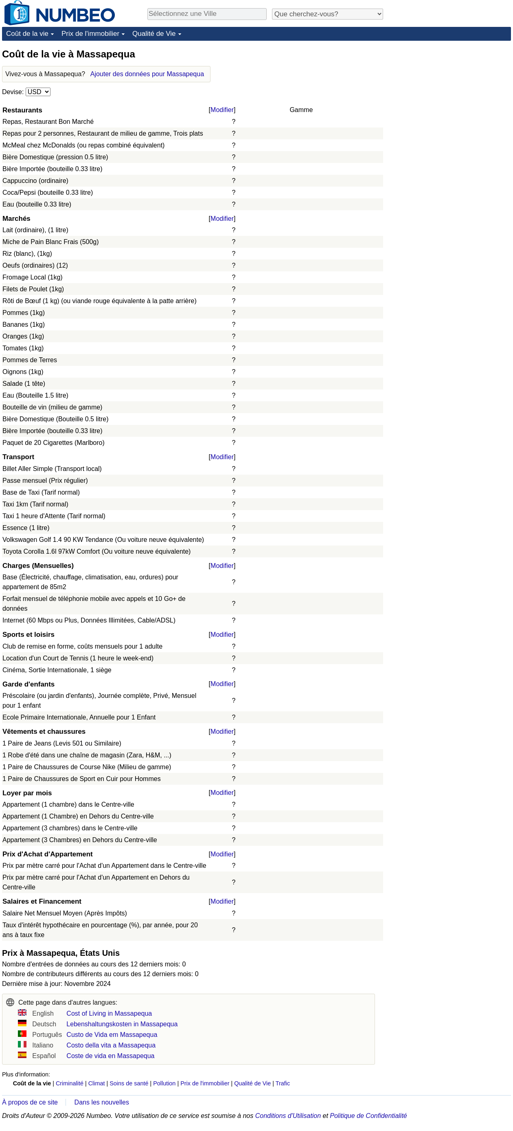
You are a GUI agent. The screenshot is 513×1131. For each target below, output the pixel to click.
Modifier (222, 109)
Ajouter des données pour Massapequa (147, 73)
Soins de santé (129, 1083)
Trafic (283, 1083)
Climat (96, 1083)
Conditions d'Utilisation (288, 1115)
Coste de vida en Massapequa (110, 1055)
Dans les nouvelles (102, 1102)
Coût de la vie (27, 33)
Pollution (164, 1083)
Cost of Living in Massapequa (109, 1013)
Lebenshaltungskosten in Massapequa (122, 1024)
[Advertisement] (450, 99)
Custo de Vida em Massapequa (111, 1034)
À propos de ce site (30, 1102)
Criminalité (69, 1083)
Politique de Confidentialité (368, 1115)
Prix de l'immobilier (90, 33)
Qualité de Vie (153, 33)
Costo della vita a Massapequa (111, 1045)
